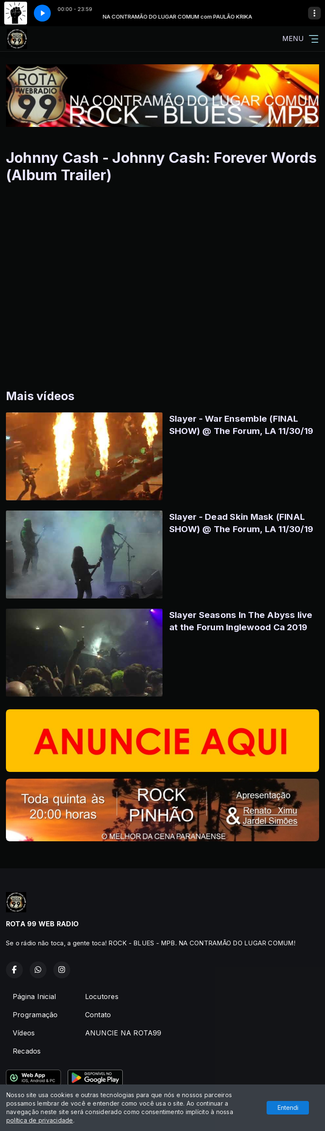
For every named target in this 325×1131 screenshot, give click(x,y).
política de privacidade (39, 1120)
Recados (27, 1051)
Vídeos (24, 1033)
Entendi (288, 1107)
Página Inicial (34, 996)
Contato (98, 1014)
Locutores (101, 996)
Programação (35, 1014)
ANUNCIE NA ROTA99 (123, 1033)
